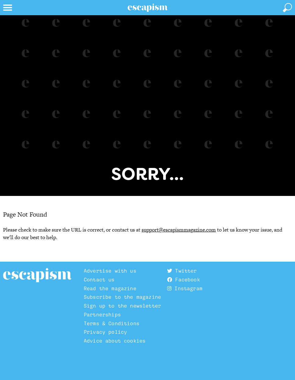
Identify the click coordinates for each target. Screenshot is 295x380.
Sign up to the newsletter (122, 306)
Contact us (99, 280)
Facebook (183, 280)
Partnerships (102, 315)
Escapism (37, 275)
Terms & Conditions (111, 323)
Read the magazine (110, 288)
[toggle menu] (7, 7)
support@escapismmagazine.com (179, 229)
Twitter (182, 271)
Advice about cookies (115, 341)
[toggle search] (287, 7)
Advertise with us (110, 271)
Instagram (184, 288)
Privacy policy (105, 332)
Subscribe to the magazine (122, 297)
